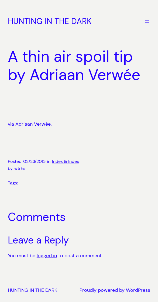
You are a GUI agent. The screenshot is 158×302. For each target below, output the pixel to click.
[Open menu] (147, 21)
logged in (47, 255)
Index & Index (65, 161)
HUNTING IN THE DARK (50, 21)
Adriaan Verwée (33, 124)
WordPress (138, 290)
